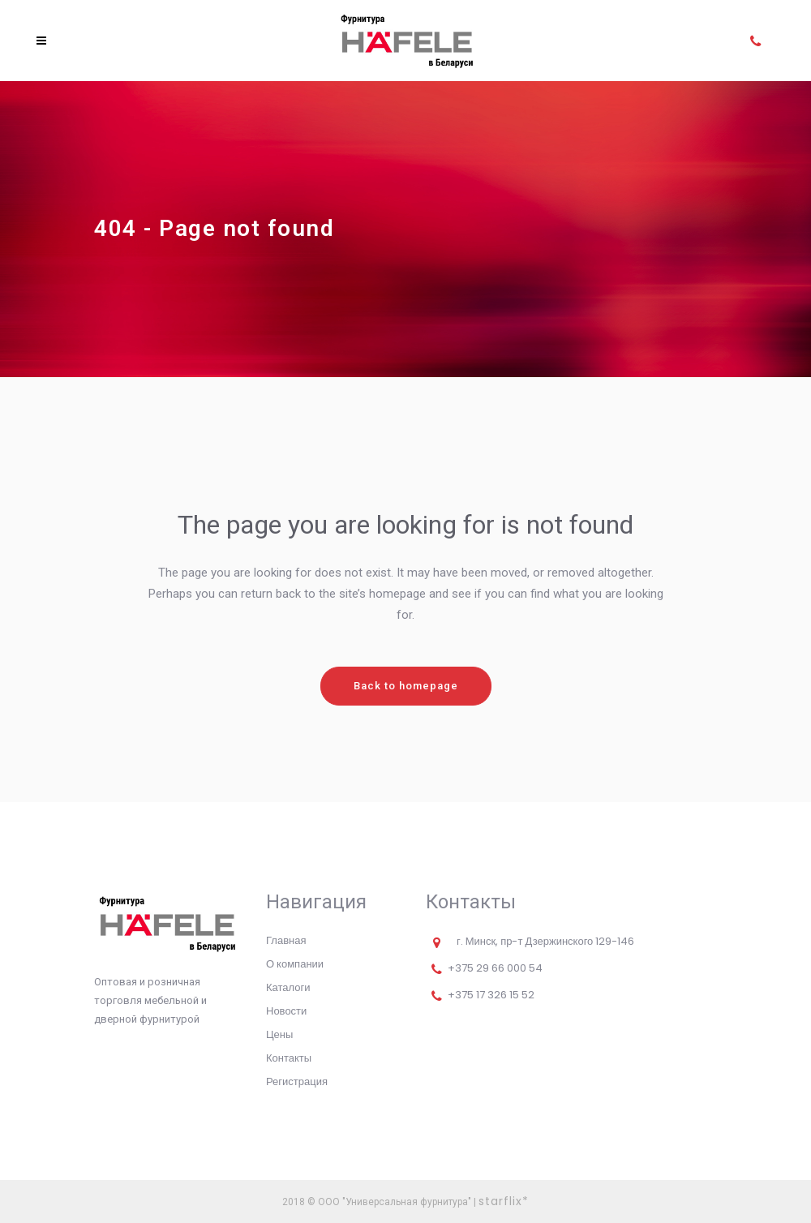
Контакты (288, 1058)
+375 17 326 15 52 (491, 994)
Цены (279, 1034)
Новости (286, 1011)
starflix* (503, 1201)
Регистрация (297, 1081)
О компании (295, 964)
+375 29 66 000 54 (495, 968)
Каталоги (288, 987)
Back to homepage (406, 686)
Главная (286, 940)
